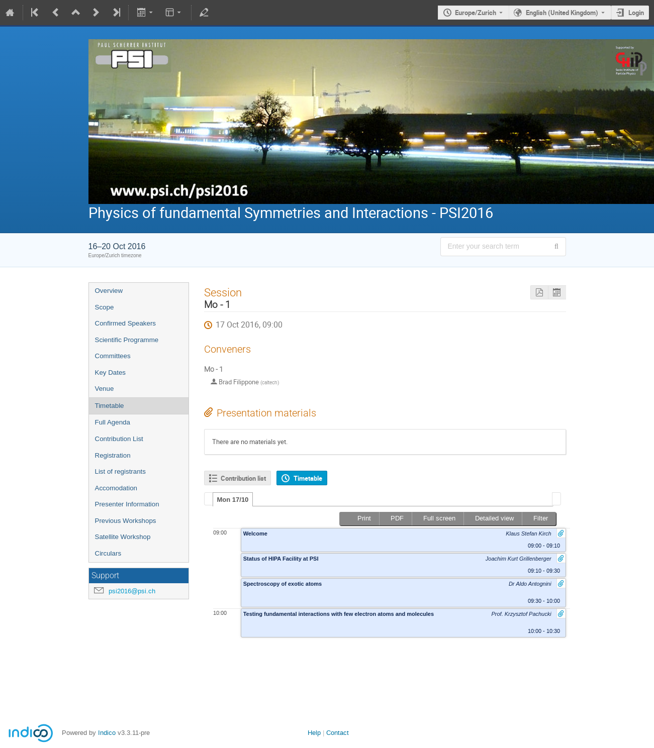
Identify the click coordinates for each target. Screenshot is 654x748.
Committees (113, 356)
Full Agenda (112, 422)
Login (636, 12)
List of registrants (120, 471)
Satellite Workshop (123, 537)
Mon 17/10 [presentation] (233, 499)
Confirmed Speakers (125, 323)
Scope (104, 307)
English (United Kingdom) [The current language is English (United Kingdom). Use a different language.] (562, 12)
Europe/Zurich (475, 12)
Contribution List (119, 439)
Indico (107, 732)
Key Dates (110, 372)
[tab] (233, 499)
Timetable (109, 405)
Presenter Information (127, 504)
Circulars (108, 553)
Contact (337, 732)
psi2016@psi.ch (132, 591)
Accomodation (116, 488)
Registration (113, 455)
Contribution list (243, 478)
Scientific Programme (127, 340)
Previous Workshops (125, 520)
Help (314, 732)
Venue (104, 388)
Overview (109, 290)
